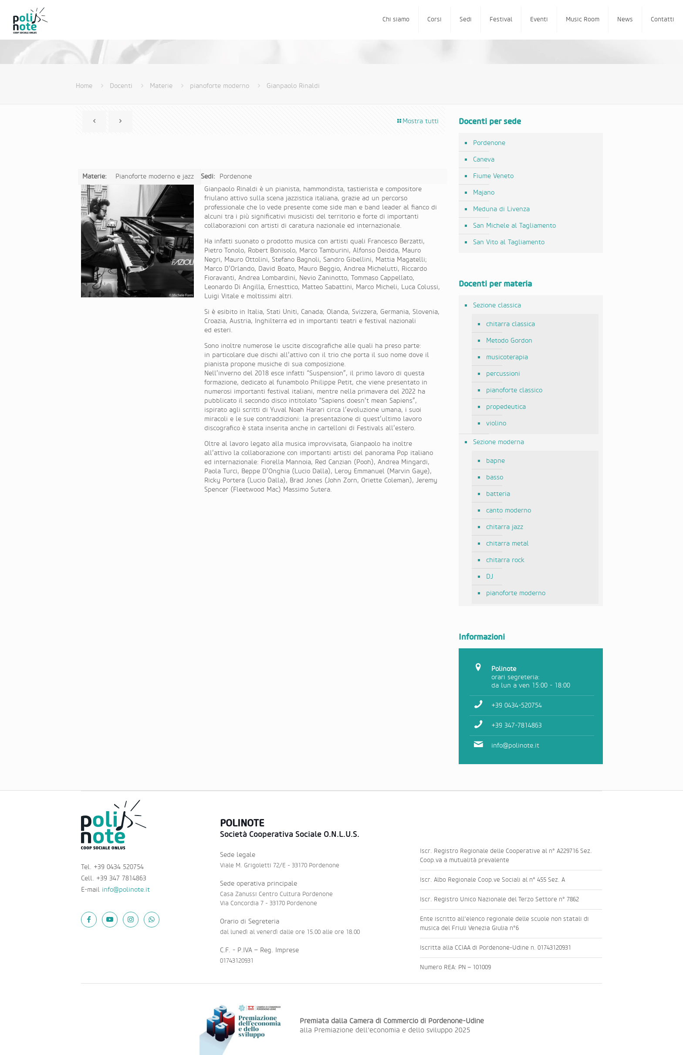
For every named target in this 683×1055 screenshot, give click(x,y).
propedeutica (506, 407)
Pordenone (489, 143)
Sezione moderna (498, 442)
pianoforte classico (514, 390)
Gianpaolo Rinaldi (293, 86)
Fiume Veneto (493, 176)
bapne (495, 461)
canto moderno (508, 510)
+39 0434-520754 (516, 705)
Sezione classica (497, 305)
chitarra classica (510, 324)
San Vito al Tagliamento (508, 242)
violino (496, 423)
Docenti (121, 86)
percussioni (503, 374)
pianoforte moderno (219, 86)
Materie (161, 86)
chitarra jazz (504, 527)
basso (494, 477)
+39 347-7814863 (516, 725)
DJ (489, 577)
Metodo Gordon (509, 341)
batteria (498, 494)
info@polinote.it (515, 746)
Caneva (483, 159)
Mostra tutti (417, 121)
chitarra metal (507, 543)
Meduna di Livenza (501, 209)
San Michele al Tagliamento (514, 226)
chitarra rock (505, 560)
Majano (483, 193)
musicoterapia (507, 357)
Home (84, 86)
